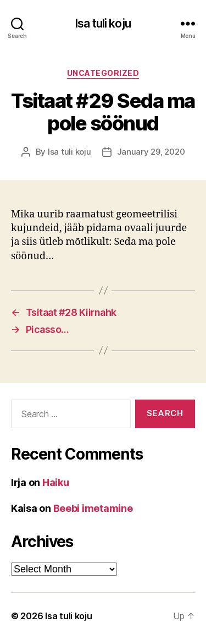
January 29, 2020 (151, 151)
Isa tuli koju (103, 23)
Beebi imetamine (93, 508)
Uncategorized (103, 73)
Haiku (55, 482)
